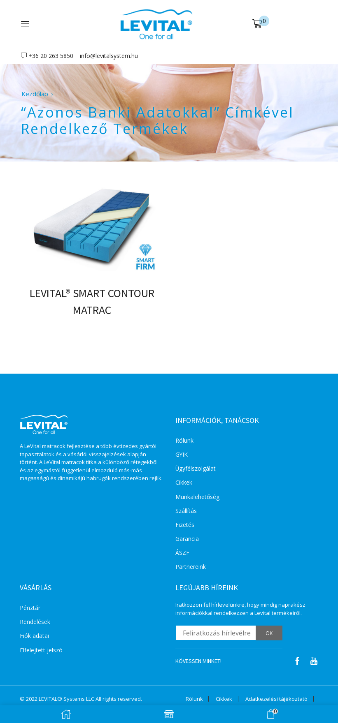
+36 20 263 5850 (50, 56)
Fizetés (184, 525)
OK (269, 634)
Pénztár (30, 609)
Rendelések (35, 623)
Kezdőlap (34, 94)
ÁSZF (182, 554)
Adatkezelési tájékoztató (276, 700)
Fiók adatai (34, 637)
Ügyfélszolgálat (195, 469)
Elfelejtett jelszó (41, 651)
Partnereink (190, 568)
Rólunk (184, 441)
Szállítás (186, 511)
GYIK (181, 455)
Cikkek (183, 483)
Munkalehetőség (197, 497)
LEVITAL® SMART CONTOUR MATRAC (91, 302)
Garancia (187, 539)
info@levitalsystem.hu (109, 56)
